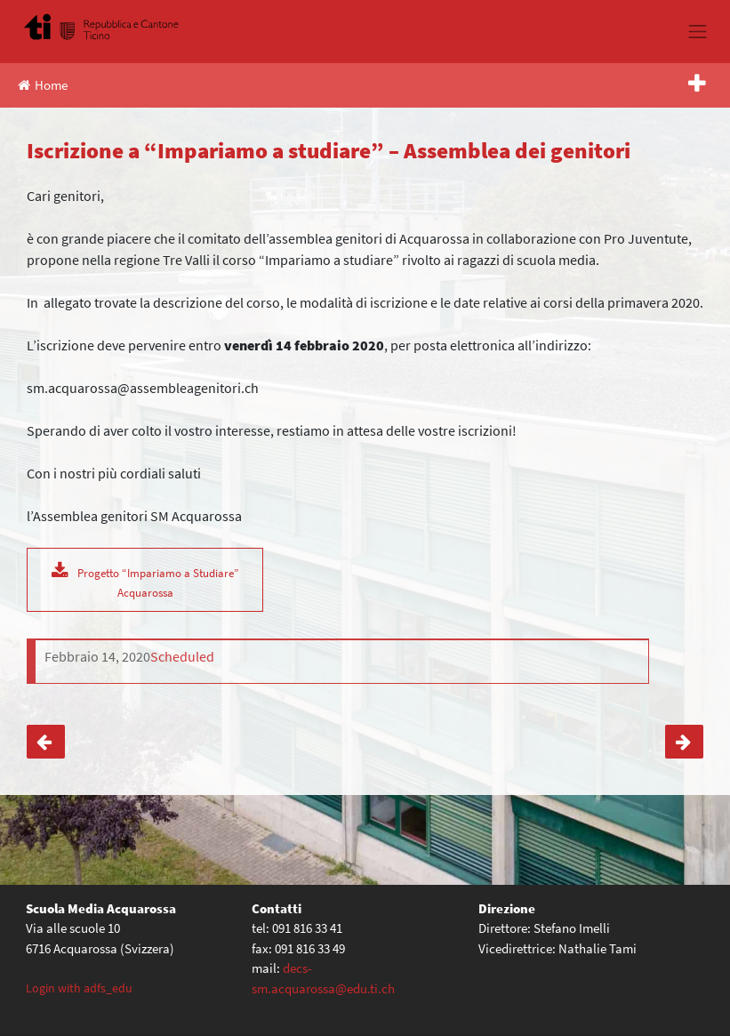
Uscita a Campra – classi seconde (46, 742)
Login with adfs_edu (79, 988)
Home (43, 84)
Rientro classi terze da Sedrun (684, 742)
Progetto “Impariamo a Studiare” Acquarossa (158, 582)
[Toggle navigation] (698, 31)
